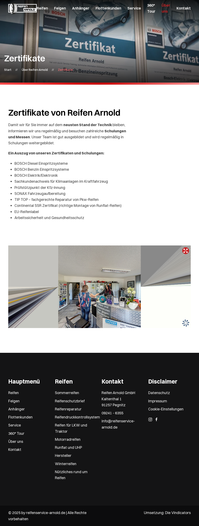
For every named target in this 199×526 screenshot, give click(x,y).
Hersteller (63, 455)
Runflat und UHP (68, 447)
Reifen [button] (42, 8)
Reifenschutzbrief (70, 401)
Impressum (157, 401)
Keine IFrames (99, 286)
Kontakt (183, 8)
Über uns (15, 441)
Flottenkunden (108, 8)
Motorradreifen (68, 439)
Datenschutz (159, 392)
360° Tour (151, 8)
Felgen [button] (60, 8)
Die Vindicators (178, 512)
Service (14, 425)
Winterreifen (65, 463)
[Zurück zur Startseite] (22, 8)
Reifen (13, 392)
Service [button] (134, 8)
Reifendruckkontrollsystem (77, 417)
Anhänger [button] (80, 8)
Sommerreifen (67, 392)
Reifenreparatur (68, 409)
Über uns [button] (166, 8)
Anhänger (16, 409)
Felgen (14, 401)
